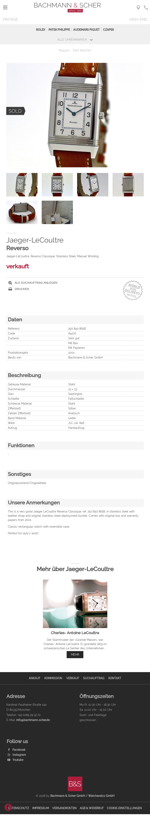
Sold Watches (82, 50)
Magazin (64, 50)
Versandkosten (64, 808)
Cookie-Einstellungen (124, 808)
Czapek (108, 29)
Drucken (18, 289)
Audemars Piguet (86, 29)
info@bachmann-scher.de (33, 720)
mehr (75, 654)
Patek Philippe (59, 29)
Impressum (40, 808)
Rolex (40, 29)
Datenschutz (18, 808)
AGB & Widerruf (92, 808)
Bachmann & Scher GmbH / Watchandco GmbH (82, 795)
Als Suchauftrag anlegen (33, 283)
